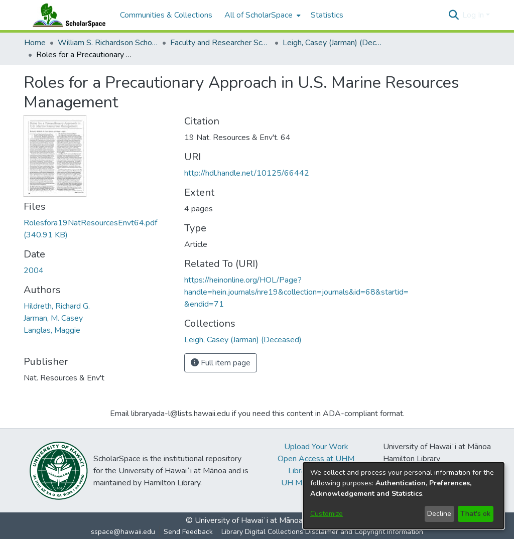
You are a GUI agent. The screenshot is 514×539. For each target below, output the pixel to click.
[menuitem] (261, 15)
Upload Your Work (316, 446)
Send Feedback (188, 531)
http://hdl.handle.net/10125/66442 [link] (246, 173)
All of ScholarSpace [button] (258, 15)
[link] (243, 339)
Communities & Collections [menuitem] (166, 15)
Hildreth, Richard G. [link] (57, 306)
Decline (439, 513)
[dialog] (403, 495)
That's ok (475, 513)
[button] (453, 15)
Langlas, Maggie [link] (52, 330)
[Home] (67, 15)
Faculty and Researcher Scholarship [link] (220, 42)
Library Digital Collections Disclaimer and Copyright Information (322, 531)
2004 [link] (34, 270)
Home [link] (35, 42)
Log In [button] (474, 15)
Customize (326, 513)
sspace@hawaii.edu (123, 531)
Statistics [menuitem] (327, 15)
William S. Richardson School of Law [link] (108, 42)
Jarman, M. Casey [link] (53, 318)
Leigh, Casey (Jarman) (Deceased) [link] (333, 42)
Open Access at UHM (316, 458)
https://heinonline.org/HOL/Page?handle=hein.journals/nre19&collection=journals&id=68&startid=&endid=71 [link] (296, 292)
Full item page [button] (220, 362)
